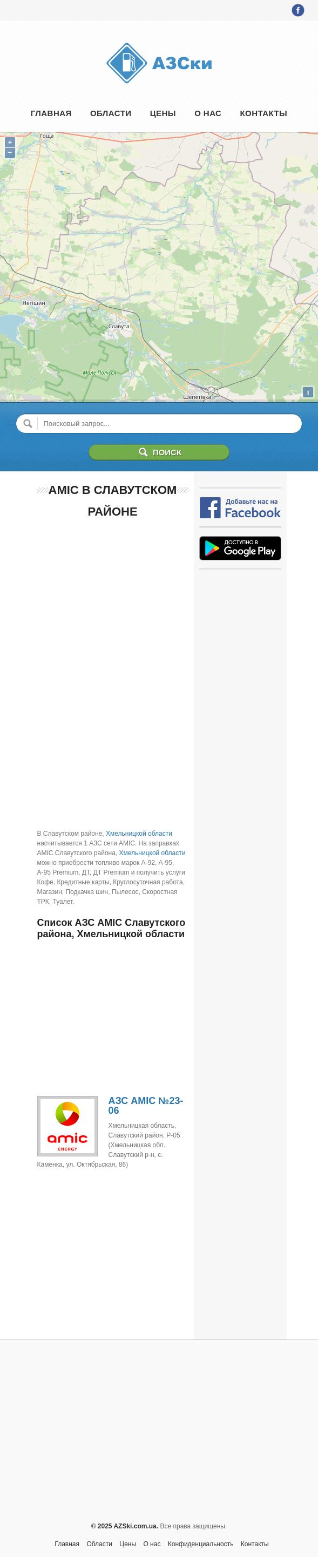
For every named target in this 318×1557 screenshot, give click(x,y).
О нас (207, 113)
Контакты (264, 113)
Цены (163, 113)
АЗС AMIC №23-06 (146, 1105)
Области (111, 113)
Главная (51, 113)
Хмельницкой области (139, 833)
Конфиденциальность (201, 1544)
